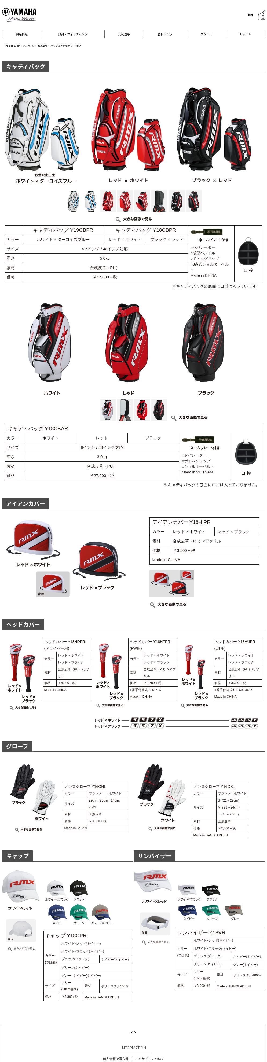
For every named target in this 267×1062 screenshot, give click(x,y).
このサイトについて (149, 1059)
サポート (245, 34)
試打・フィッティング (72, 34)
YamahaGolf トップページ (20, 46)
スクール (206, 34)
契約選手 (124, 34)
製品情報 (22, 34)
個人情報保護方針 (116, 1059)
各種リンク (165, 34)
